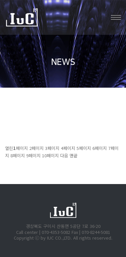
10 (50, 155)
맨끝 (74, 155)
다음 (64, 155)
